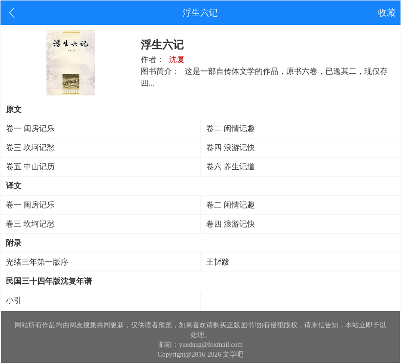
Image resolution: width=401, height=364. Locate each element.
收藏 (387, 13)
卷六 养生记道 (230, 166)
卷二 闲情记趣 (230, 128)
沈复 (177, 59)
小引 (13, 300)
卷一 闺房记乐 (30, 128)
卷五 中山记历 (30, 166)
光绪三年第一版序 (37, 262)
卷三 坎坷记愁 (30, 147)
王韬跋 (218, 262)
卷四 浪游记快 (230, 147)
